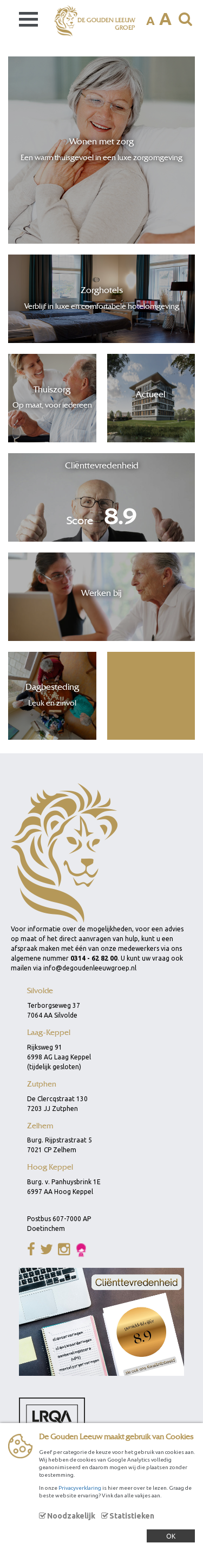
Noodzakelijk (71, 1515)
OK (170, 1536)
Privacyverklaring (79, 1488)
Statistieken (131, 1515)
